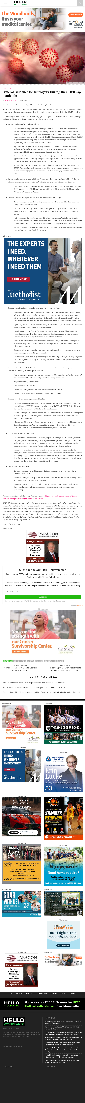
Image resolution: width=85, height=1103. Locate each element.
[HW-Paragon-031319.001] (42, 563)
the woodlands (58, 661)
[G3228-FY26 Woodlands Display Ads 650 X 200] (63, 965)
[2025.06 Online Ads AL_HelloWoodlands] (21, 883)
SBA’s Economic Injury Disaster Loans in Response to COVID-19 (20, 669)
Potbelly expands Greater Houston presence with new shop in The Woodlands (34, 683)
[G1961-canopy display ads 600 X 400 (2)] (43, 654)
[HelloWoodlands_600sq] (63, 743)
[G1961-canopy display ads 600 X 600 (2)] (21, 743)
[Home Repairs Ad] (63, 885)
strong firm (48, 661)
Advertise (54, 993)
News (11, 993)
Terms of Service (43, 993)
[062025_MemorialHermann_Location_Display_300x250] (63, 948)
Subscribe (72, 993)
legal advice (39, 661)
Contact (63, 993)
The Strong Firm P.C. (12, 100)
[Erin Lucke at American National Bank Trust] (63, 792)
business (16, 661)
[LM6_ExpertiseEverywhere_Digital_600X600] (43, 303)
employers (30, 661)
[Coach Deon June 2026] (63, 839)
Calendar (19, 993)
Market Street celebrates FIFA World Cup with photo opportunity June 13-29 (34, 687)
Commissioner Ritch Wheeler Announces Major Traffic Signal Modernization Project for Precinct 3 (42, 692)
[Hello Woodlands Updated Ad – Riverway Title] (63, 916)
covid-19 (23, 661)
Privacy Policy (30, 993)
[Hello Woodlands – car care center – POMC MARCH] (21, 836)
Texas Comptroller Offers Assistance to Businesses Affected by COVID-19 (65, 669)
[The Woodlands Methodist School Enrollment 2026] (21, 916)
